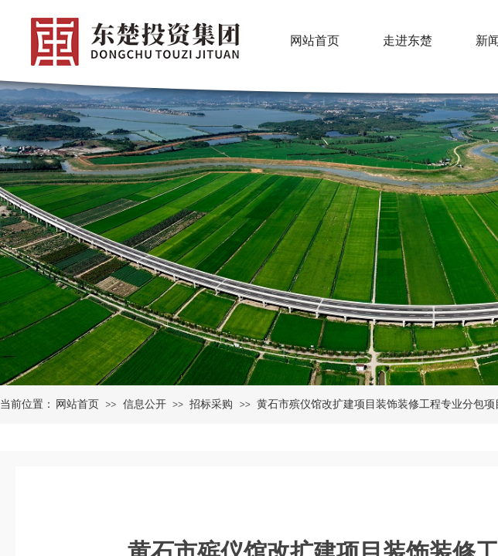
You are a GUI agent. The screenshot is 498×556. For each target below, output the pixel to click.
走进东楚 (407, 40)
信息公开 (144, 404)
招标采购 (211, 404)
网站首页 (77, 404)
